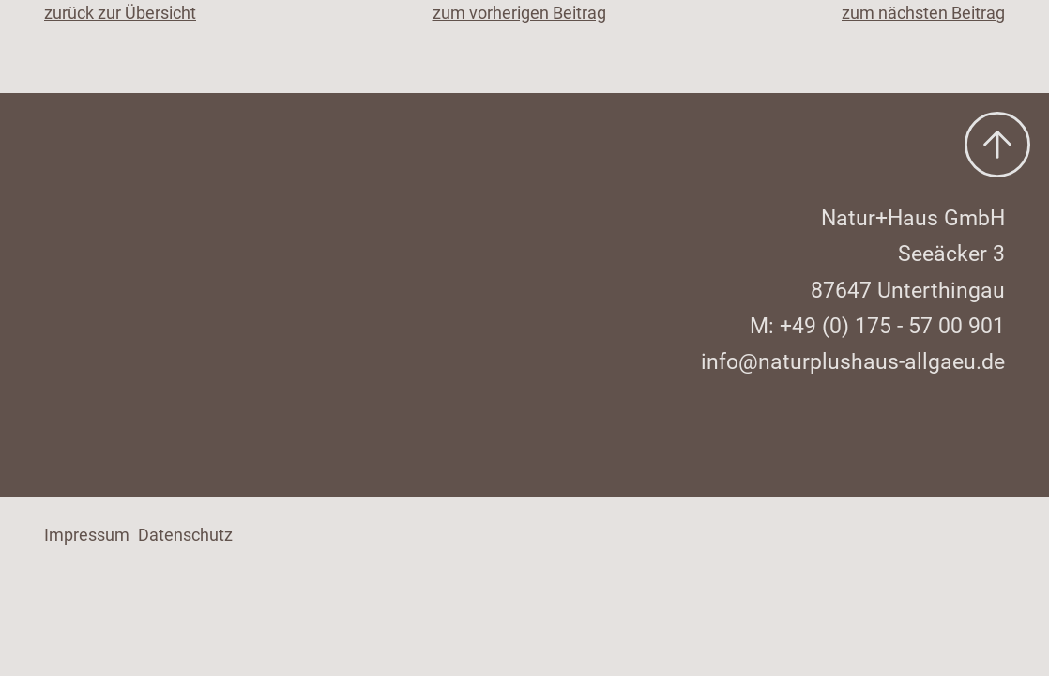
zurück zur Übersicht (120, 13)
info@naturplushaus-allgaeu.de (853, 361)
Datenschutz (185, 535)
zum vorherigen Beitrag (519, 13)
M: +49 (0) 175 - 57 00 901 (877, 326)
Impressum (86, 535)
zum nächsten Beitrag (923, 13)
